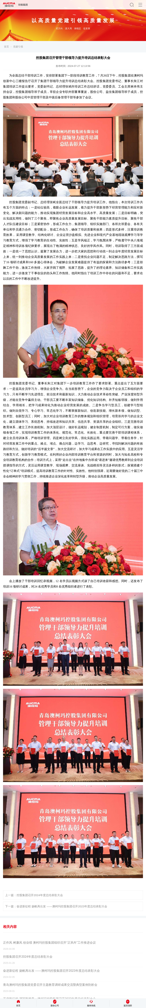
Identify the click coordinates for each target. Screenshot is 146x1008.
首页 (6, 46)
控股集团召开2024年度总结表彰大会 (40, 895)
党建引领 (18, 46)
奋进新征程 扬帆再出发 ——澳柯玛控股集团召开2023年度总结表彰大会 (62, 906)
